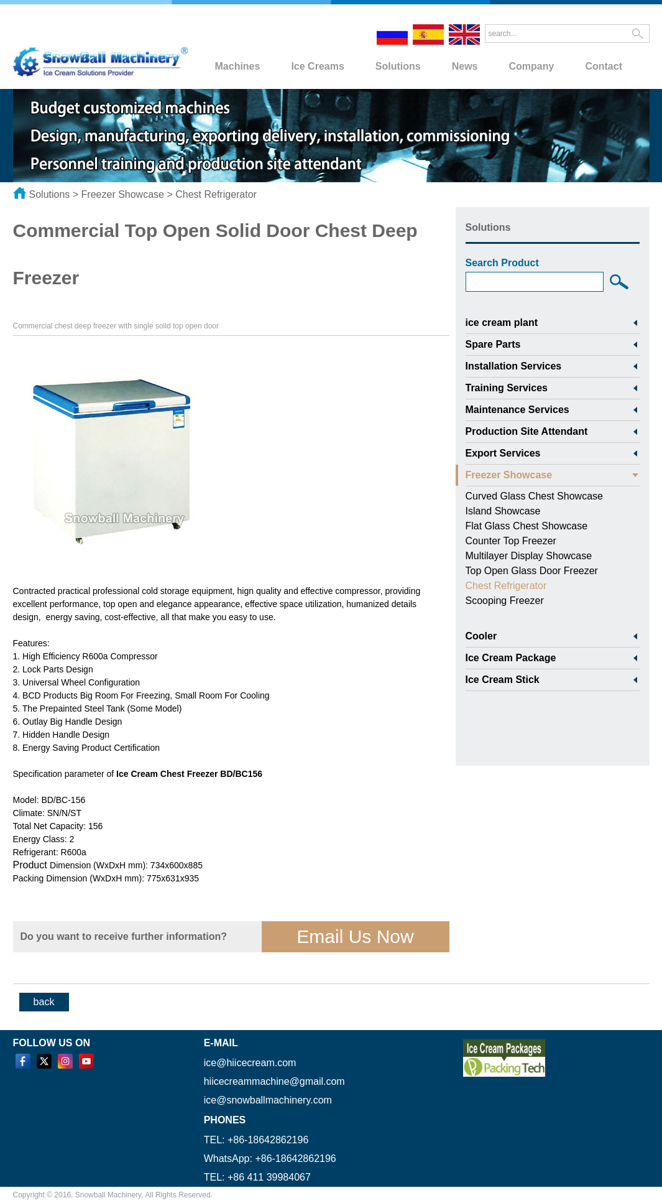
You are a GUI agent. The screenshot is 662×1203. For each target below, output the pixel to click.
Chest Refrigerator (216, 194)
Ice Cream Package (511, 658)
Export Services (503, 453)
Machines (237, 66)
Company (531, 66)
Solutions (398, 66)
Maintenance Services (517, 409)
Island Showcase (503, 511)
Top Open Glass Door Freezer (532, 570)
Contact (603, 66)
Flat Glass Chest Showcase (527, 526)
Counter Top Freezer (511, 541)
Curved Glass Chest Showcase (534, 496)
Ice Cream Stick (503, 679)
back (44, 1001)
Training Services (507, 388)
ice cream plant (502, 322)
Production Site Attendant (527, 431)
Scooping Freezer (505, 600)
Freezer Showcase (122, 194)
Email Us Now (355, 936)
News (465, 66)
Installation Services (514, 366)
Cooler (481, 636)
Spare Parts (493, 344)
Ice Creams (317, 66)
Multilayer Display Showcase (529, 555)
